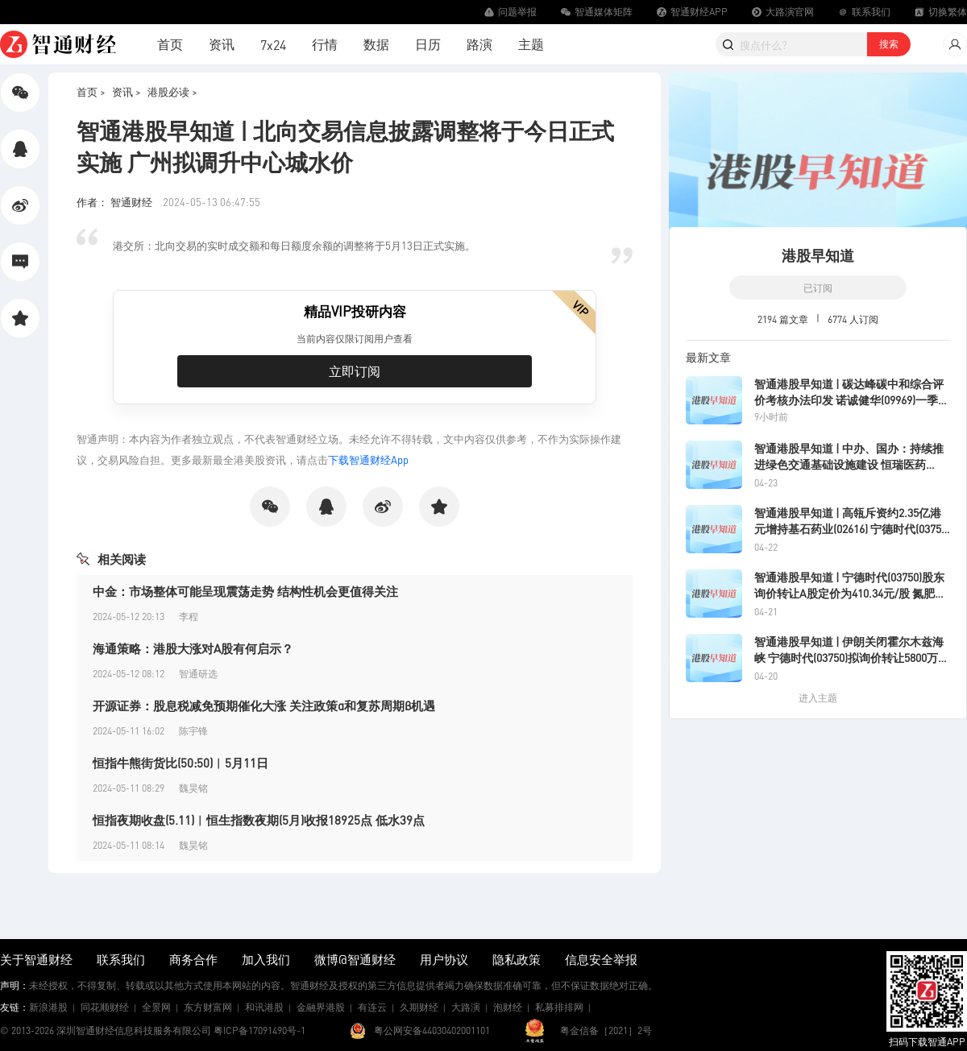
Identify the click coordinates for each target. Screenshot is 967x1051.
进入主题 (818, 698)
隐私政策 (516, 959)
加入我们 (266, 959)
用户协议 (444, 959)
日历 (428, 43)
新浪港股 (48, 1007)
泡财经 (507, 1007)
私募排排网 (559, 1007)
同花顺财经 (105, 1007)
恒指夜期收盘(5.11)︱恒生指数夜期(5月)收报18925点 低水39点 (259, 820)
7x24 (273, 44)
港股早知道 (818, 255)
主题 (531, 43)
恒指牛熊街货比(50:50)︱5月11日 (180, 763)
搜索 (889, 44)
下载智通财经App (368, 459)
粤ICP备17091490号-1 (259, 1030)
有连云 (372, 1007)
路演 (479, 43)
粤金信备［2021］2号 (606, 1030)
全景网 (156, 1007)
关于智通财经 (36, 959)
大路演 (465, 1007)
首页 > (91, 91)
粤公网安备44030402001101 (432, 1030)
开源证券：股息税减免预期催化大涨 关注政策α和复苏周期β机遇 (264, 705)
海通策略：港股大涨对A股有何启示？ (193, 648)
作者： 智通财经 (116, 202)
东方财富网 (208, 1007)
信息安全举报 (601, 959)
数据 (376, 43)
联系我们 (121, 959)
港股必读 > (172, 91)
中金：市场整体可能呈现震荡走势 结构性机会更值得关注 (245, 591)
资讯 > (126, 91)
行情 (325, 43)
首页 (170, 43)
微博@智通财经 (355, 959)
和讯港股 (264, 1007)
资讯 (221, 43)
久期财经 (419, 1007)
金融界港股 (321, 1007)
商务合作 (193, 959)
